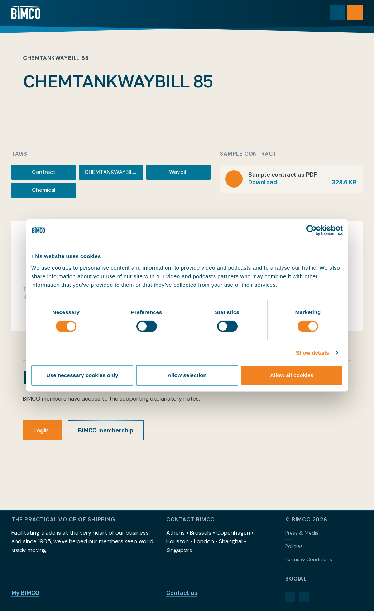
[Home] (25, 12)
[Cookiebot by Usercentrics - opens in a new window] (311, 230)
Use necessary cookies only (82, 375)
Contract (44, 172)
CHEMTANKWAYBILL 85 (114, 172)
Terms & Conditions (308, 559)
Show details (312, 353)
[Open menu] (355, 12)
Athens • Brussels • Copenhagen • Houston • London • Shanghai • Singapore (210, 541)
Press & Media (302, 533)
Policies (294, 546)
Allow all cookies (291, 375)
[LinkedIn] (290, 597)
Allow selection (186, 375)
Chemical (44, 190)
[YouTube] (304, 597)
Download (302, 182)
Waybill (178, 172)
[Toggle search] (337, 12)
